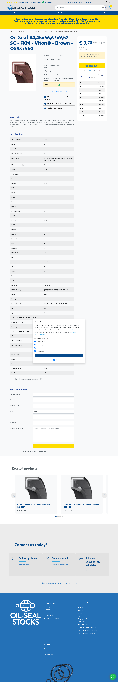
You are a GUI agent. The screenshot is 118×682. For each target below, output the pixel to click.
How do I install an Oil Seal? (86, 633)
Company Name (15, 406)
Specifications (16, 134)
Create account (49, 649)
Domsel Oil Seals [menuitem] (101, 13)
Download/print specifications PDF (27, 379)
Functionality (41, 348)
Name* (12, 400)
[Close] (105, 19)
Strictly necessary (42, 338)
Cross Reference (83, 624)
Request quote (92, 65)
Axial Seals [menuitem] (32, 13)
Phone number (15, 417)
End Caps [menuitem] (46, 13)
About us (80, 610)
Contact (80, 613)
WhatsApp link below (92, 571)
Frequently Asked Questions (87, 627)
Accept (59, 355)
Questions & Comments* (18, 428)
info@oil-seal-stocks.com (60, 564)
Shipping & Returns (84, 619)
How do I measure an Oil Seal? (87, 630)
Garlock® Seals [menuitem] (61, 13)
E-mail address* (15, 394)
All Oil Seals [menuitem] (17, 13)
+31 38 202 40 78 (24, 564)
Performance (41, 341)
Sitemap (80, 607)
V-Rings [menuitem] (76, 13)
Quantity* (13, 423)
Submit (53, 446)
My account (47, 652)
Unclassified (40, 351)
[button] (81, 76)
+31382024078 (48, 616)
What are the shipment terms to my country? (57, 98)
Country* (13, 411)
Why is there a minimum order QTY (57, 103)
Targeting (40, 345)
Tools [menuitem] (87, 13)
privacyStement (72, 330)
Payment (80, 616)
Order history (48, 655)
